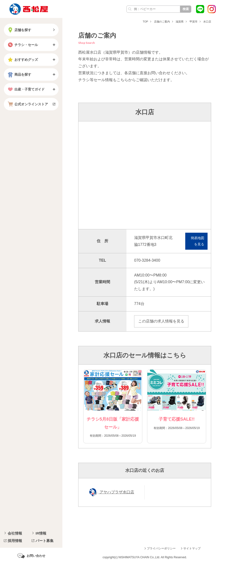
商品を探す (19, 74)
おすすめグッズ (22, 59)
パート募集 (45, 541)
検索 (186, 9)
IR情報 (41, 533)
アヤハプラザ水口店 (116, 492)
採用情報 (15, 541)
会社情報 (15, 533)
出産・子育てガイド (26, 89)
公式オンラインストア (27, 104)
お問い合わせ (36, 556)
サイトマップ (192, 548)
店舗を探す (19, 30)
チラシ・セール (22, 44)
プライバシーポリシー (161, 548)
